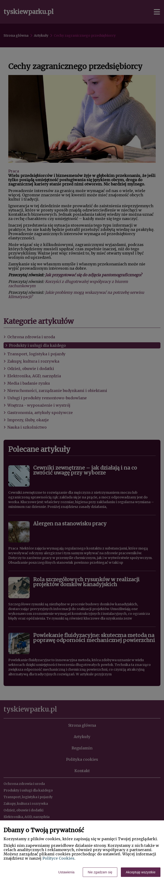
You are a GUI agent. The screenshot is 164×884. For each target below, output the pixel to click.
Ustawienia (66, 872)
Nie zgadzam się (100, 872)
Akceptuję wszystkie (140, 872)
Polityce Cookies (58, 858)
